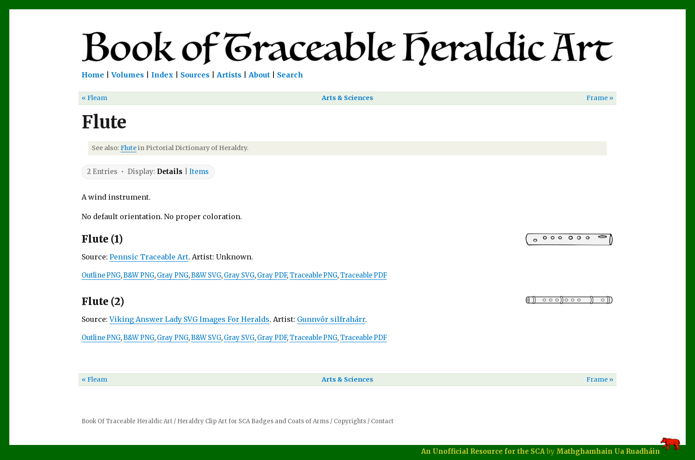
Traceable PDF (363, 275)
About (259, 74)
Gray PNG (172, 275)
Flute (129, 148)
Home (93, 74)
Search (290, 74)
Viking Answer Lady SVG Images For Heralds (189, 319)
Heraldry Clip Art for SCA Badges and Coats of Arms (253, 421)
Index (162, 74)
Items (199, 171)
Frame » (599, 98)
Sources (195, 74)
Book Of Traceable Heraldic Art (127, 421)
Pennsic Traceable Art (148, 256)
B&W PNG (138, 275)
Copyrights (350, 421)
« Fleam (94, 98)
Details (170, 171)
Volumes (127, 74)
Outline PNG (101, 275)
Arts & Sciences (347, 98)
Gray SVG (239, 275)
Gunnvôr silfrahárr (331, 319)
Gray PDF (272, 275)
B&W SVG (206, 275)
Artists (229, 74)
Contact (382, 421)
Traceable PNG (313, 275)
